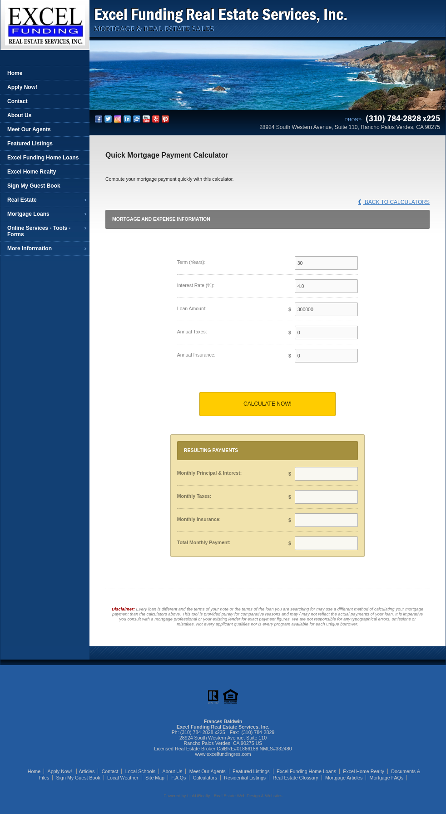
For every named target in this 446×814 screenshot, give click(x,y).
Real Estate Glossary (295, 777)
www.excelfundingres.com (223, 754)
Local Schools (140, 771)
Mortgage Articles (343, 777)
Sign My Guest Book (33, 186)
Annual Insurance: (196, 354)
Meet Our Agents (29, 129)
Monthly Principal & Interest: (209, 473)
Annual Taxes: (192, 331)
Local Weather (123, 777)
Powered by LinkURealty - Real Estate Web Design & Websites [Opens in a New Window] (223, 796)
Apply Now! (22, 87)
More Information (29, 248)
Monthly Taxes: (194, 496)
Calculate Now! (267, 404)
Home (14, 73)
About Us (19, 115)
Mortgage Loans (28, 214)
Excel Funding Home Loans (43, 157)
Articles (86, 771)
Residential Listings (245, 777)
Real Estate (22, 200)
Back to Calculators (394, 202)
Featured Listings (30, 143)
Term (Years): (191, 262)
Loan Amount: (192, 308)
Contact (17, 101)
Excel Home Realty (31, 172)
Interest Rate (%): (195, 285)
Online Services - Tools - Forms (38, 231)
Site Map (154, 777)
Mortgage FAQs (387, 777)
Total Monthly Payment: (204, 542)
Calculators (205, 777)
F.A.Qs (178, 777)
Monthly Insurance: (199, 519)
